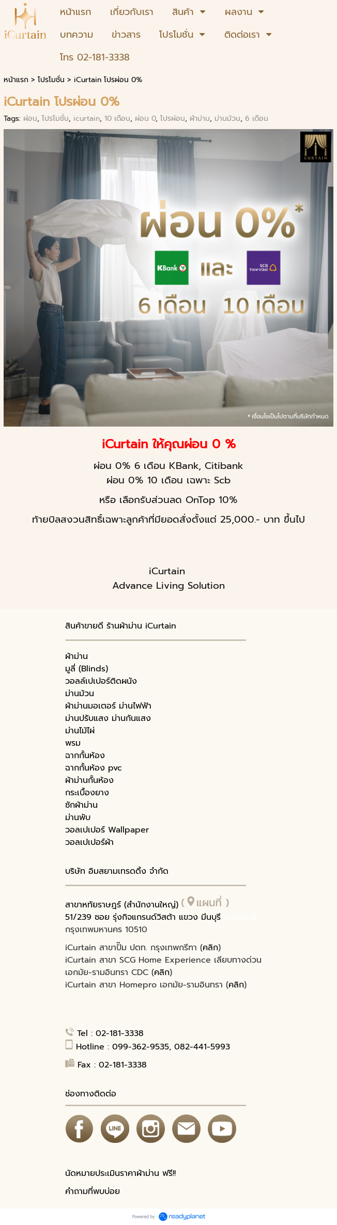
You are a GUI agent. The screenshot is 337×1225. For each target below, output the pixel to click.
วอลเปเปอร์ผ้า (89, 842)
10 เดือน (117, 118)
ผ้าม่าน (200, 118)
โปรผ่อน (172, 118)
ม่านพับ (77, 817)
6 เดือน (256, 118)
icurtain (86, 118)
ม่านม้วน (227, 118)
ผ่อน (30, 118)
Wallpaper (128, 830)
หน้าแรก (16, 79)
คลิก (210, 947)
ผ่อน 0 (145, 118)
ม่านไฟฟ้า (135, 706)
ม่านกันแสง (131, 718)
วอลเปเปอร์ (85, 830)
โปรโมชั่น (51, 79)
